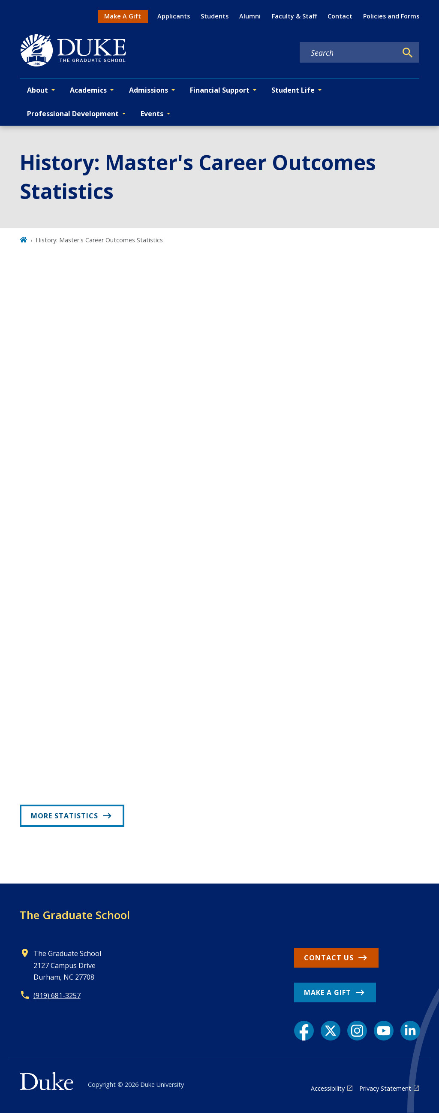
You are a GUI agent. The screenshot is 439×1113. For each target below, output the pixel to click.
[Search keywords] (348, 53)
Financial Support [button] (220, 90)
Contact (340, 16)
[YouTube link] (384, 1031)
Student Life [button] (293, 90)
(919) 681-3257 (57, 995)
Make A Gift (122, 16)
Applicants (173, 16)
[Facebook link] (304, 1031)
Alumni (250, 16)
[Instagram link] (357, 1031)
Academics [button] (88, 90)
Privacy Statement (385, 1088)
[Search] (408, 52)
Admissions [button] (148, 90)
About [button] (37, 90)
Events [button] (152, 113)
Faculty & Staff (294, 16)
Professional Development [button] (73, 113)
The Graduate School (75, 915)
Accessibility (328, 1088)
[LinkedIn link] (410, 1031)
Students (215, 16)
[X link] (330, 1031)
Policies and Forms (391, 16)
